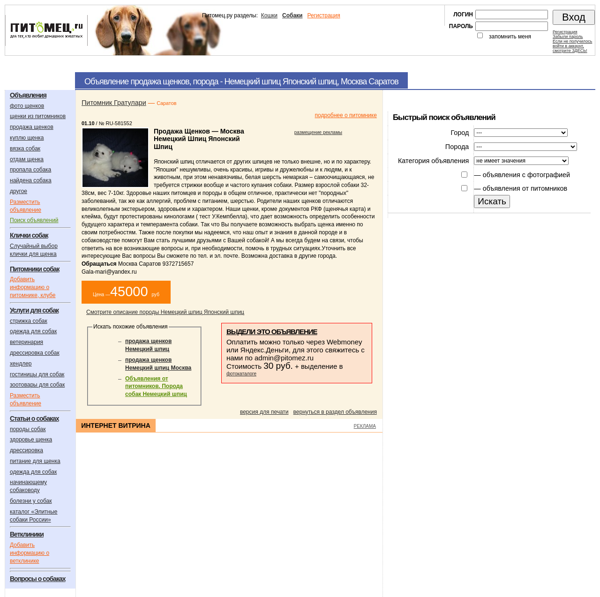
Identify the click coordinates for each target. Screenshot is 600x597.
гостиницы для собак (37, 374)
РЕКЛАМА (365, 426)
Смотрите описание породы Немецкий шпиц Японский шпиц (165, 312)
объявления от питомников (525, 188)
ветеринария (26, 342)
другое (18, 191)
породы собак (28, 429)
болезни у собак (31, 501)
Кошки (269, 15)
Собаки (292, 15)
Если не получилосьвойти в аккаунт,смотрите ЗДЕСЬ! (572, 46)
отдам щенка (27, 159)
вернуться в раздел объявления (335, 412)
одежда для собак (33, 331)
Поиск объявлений (34, 220)
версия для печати (264, 412)
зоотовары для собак (37, 384)
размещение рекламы (318, 132)
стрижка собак (28, 321)
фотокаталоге (241, 373)
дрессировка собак (35, 353)
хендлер (21, 363)
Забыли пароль (568, 36)
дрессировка (26, 450)
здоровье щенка (31, 439)
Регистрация (323, 15)
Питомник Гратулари (114, 102)
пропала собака (30, 169)
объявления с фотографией (526, 175)
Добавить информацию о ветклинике (29, 553)
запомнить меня (510, 36)
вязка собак (25, 148)
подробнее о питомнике (346, 115)
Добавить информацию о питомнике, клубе (32, 287)
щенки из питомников (38, 116)
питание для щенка (35, 461)
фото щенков (27, 106)
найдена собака (31, 180)
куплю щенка (27, 137)
